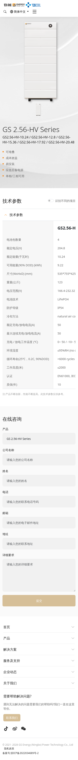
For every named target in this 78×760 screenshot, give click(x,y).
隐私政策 (9, 748)
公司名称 (8, 450)
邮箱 (5, 513)
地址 (5, 534)
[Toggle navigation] (34, 11)
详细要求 (8, 555)
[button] (19, 11)
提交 (39, 601)
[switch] (51, 200)
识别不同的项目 (65, 201)
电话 (5, 492)
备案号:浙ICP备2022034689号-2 (20, 753)
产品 (5, 429)
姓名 (5, 471)
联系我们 (12, 718)
